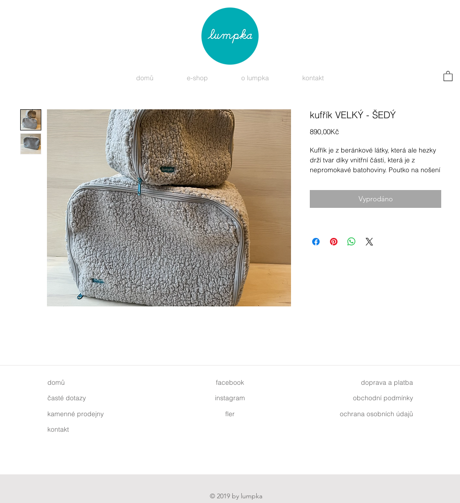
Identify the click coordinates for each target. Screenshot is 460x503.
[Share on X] (369, 241)
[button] (448, 75)
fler (230, 414)
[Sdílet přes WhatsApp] (351, 241)
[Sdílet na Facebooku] (316, 241)
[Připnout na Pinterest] (333, 241)
